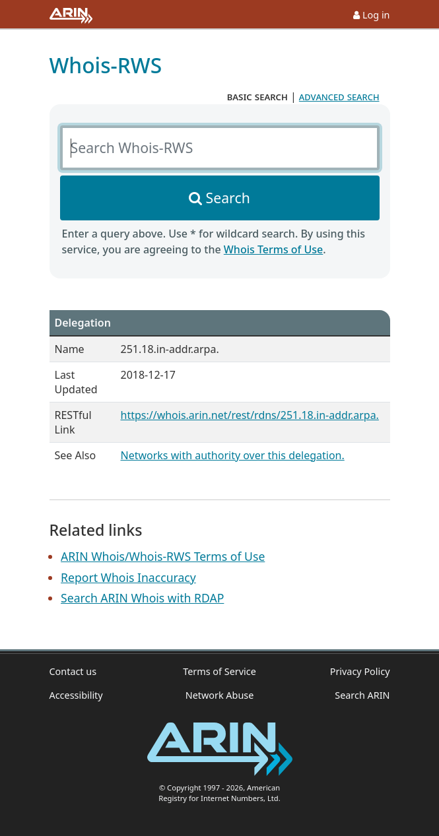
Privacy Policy (360, 671)
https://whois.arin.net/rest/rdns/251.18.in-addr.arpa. (250, 415)
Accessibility (76, 695)
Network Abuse (220, 695)
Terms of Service (219, 671)
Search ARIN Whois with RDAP (142, 598)
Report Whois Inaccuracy (128, 577)
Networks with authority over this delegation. (233, 455)
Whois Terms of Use (273, 249)
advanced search (339, 96)
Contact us (73, 671)
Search (228, 197)
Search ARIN (362, 695)
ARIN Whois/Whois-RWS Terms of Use (163, 556)
